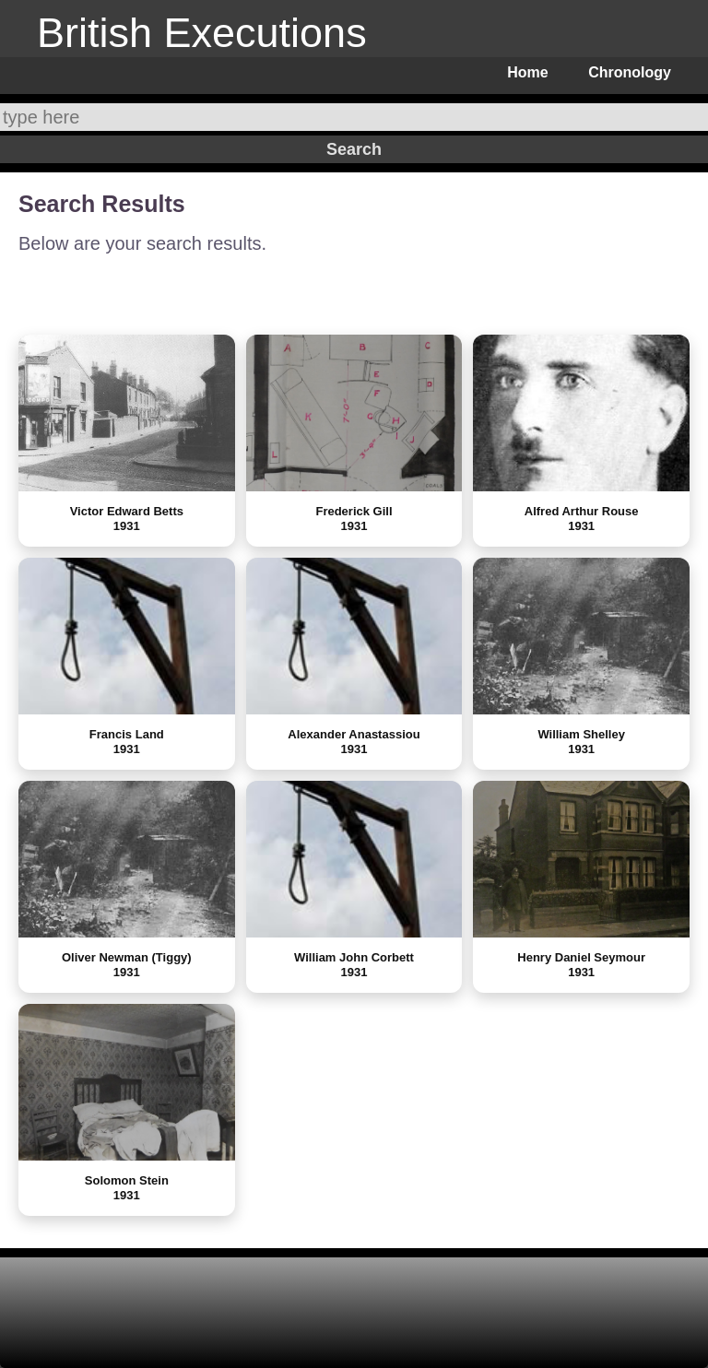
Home (527, 72)
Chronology (629, 72)
